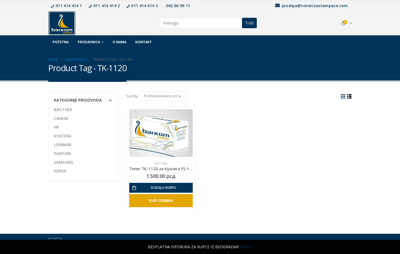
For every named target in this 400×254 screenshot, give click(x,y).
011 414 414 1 (66, 5)
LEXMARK (62, 144)
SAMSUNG (63, 162)
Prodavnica (89, 42)
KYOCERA (161, 163)
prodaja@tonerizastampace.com (311, 5)
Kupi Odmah (161, 200)
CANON (61, 118)
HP (56, 127)
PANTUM (62, 153)
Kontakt (143, 42)
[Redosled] (163, 96)
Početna (61, 42)
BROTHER (63, 109)
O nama (119, 42)
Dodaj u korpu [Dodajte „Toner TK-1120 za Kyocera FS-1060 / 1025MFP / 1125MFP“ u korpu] (163, 187)
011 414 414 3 (142, 5)
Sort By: (132, 96)
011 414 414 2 (104, 5)
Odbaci (246, 246)
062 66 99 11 (178, 5)
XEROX (60, 171)
